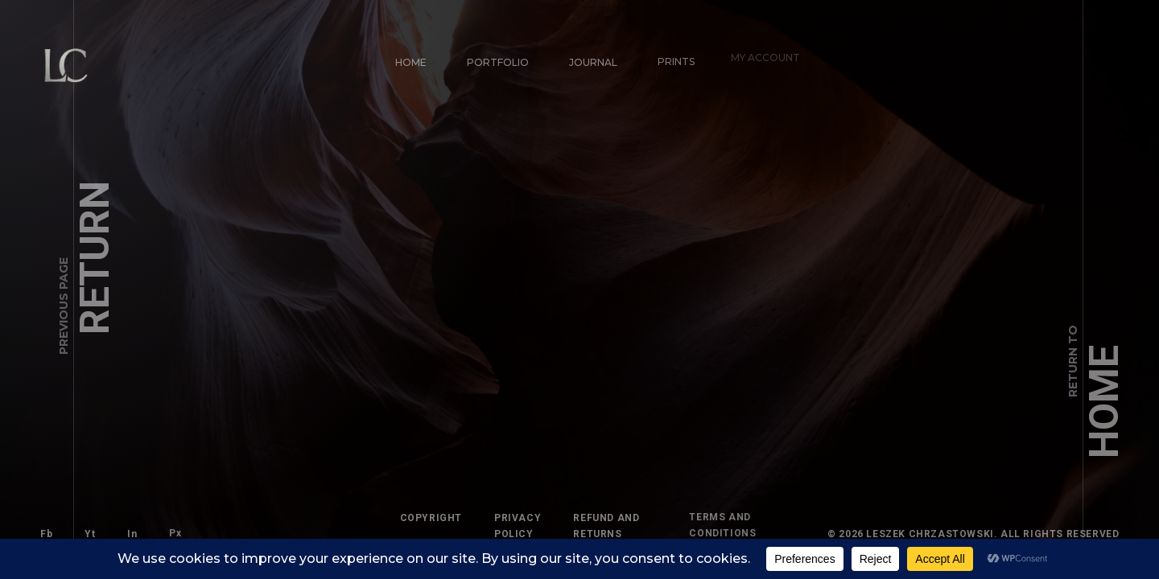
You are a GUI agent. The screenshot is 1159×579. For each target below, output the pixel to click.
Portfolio (496, 61)
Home (411, 62)
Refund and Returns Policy (599, 526)
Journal (586, 55)
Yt (88, 532)
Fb (46, 534)
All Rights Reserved (1073, 534)
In (125, 526)
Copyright (431, 518)
